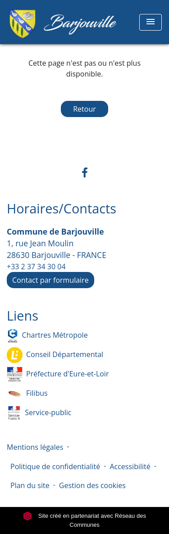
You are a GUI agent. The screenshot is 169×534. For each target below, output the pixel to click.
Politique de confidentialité (55, 466)
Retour (84, 109)
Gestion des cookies (92, 485)
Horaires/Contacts (61, 209)
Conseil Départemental (55, 355)
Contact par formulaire (50, 280)
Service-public (39, 413)
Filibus (27, 394)
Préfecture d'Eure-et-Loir (58, 374)
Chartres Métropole (47, 336)
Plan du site (30, 485)
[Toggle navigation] (150, 22)
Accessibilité (130, 466)
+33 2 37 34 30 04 (36, 267)
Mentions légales (35, 447)
